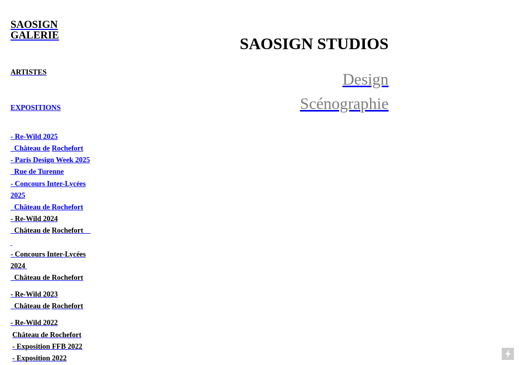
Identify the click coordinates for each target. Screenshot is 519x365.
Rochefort (67, 148)
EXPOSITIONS (36, 107)
